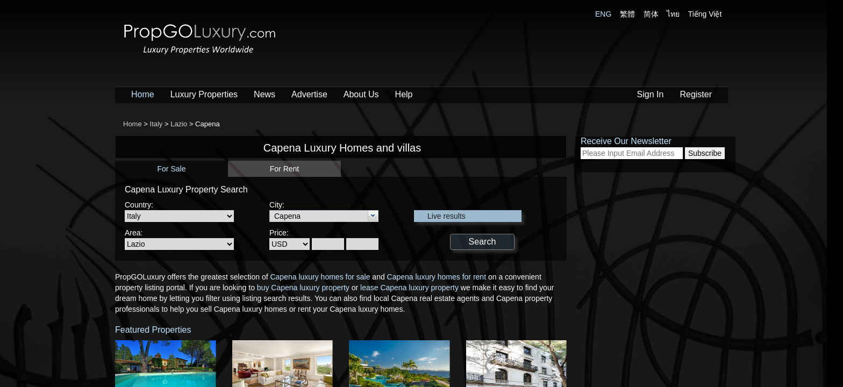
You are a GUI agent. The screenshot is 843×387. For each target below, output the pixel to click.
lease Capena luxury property (409, 287)
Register (696, 94)
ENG (603, 14)
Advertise (309, 94)
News (264, 94)
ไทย (673, 14)
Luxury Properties (204, 94)
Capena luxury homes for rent (436, 277)
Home (142, 94)
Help (404, 94)
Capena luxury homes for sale (320, 277)
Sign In (650, 94)
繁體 (627, 14)
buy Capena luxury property (303, 287)
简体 (651, 14)
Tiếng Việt (705, 14)
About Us (361, 94)
